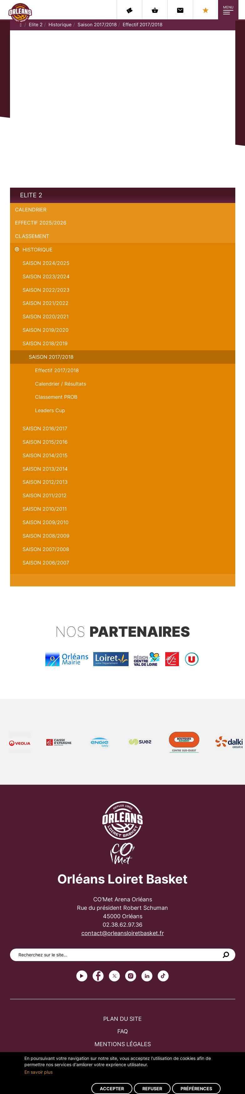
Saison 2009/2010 (46, 522)
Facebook (98, 975)
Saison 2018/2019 (45, 343)
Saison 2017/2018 (97, 25)
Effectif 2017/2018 (142, 25)
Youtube (81, 975)
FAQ (122, 1031)
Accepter (112, 1088)
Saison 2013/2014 (45, 469)
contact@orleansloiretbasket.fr (122, 933)
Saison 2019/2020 (46, 330)
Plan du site (122, 1018)
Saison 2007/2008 (46, 549)
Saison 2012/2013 (45, 482)
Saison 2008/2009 (46, 536)
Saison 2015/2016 (45, 442)
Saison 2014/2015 (45, 455)
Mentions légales (122, 1044)
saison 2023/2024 (46, 276)
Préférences (196, 1088)
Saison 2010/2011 (45, 509)
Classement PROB (56, 397)
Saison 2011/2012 (45, 495)
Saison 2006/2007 (46, 563)
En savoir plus (38, 1072)
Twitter (114, 975)
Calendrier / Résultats (60, 384)
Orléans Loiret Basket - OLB (20, 13)
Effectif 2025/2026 (40, 223)
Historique (60, 25)
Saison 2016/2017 (45, 428)
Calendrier (30, 209)
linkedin (146, 975)
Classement (32, 236)
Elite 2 (36, 25)
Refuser (152, 1088)
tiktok (163, 975)
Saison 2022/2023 (46, 290)
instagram (130, 975)
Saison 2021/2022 (46, 303)
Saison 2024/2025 (46, 263)
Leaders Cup (50, 410)
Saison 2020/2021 (46, 316)
